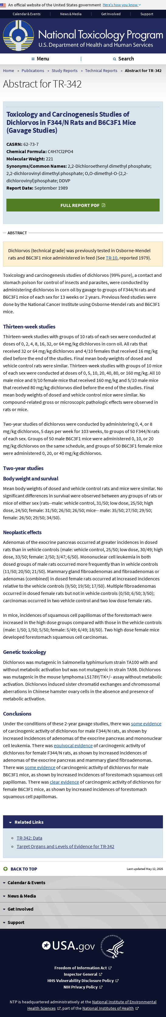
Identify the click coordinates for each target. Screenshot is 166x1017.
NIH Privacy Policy (81, 987)
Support (146, 14)
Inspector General (80, 974)
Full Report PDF (80, 205)
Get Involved (111, 14)
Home (8, 70)
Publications (33, 70)
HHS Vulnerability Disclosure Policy (80, 980)
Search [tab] (126, 58)
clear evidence (64, 782)
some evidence (146, 723)
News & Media (70, 14)
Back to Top (24, 869)
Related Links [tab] (29, 822)
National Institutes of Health (108, 1008)
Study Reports (65, 70)
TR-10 (111, 258)
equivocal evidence (73, 745)
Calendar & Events (26, 14)
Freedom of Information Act (80, 968)
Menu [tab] (43, 58)
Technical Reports (101, 70)
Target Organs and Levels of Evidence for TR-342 (65, 846)
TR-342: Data (29, 838)
